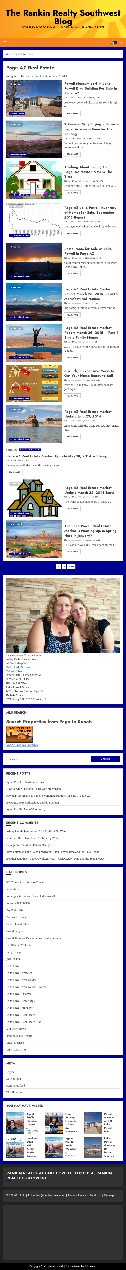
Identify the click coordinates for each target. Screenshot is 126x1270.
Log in (10, 1072)
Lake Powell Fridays (18, 994)
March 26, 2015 (91, 342)
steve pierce (13, 845)
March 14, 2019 (91, 181)
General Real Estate (18, 154)
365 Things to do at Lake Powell (25, 882)
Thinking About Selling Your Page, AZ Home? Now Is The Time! (88, 171)
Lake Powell (13, 966)
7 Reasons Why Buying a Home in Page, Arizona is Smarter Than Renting (91, 129)
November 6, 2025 (70, 1156)
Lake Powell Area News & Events (26, 987)
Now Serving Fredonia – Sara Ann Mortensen (33, 789)
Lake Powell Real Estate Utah (23, 1022)
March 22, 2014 (92, 497)
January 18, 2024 (92, 138)
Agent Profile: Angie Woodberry (25, 809)
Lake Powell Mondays (19, 1008)
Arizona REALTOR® (18, 903)
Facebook (95, 1195)
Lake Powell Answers (19, 973)
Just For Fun (13, 959)
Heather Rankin (34, 76)
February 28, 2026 (32, 1132)
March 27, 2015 (91, 303)
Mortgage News (16, 1028)
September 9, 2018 (92, 222)
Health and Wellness (18, 945)
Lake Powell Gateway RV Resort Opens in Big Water (109, 1151)
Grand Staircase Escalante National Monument (34, 938)
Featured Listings (17, 113)
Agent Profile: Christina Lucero (25, 782)
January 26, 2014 (92, 540)
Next (71, 566)
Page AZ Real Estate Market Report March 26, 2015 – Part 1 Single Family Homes (91, 332)
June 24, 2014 (90, 421)
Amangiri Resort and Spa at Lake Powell (30, 896)
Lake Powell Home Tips (20, 1001)
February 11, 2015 (92, 380)
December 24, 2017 (93, 258)
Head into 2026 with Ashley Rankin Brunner (32, 802)
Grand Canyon (14, 931)
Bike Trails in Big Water (53, 831)
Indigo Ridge (14, 952)
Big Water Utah (15, 910)
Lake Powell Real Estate (19, 195)
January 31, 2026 (92, 98)
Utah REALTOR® (16, 1049)
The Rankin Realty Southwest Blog (63, 17)
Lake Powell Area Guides (21, 980)
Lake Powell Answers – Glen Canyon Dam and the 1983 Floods (62, 852)
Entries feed (13, 1078)
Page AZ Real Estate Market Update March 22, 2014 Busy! (89, 490)
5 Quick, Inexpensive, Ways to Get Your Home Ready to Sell (89, 373)
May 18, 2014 (32, 460)
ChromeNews (73, 1266)
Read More (72, 113)
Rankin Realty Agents (19, 1036)
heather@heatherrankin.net (48, 1195)
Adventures (13, 889)
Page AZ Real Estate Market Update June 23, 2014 (88, 414)
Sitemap (109, 1195)
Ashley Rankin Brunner (20, 831)
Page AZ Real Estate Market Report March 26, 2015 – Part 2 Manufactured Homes (91, 293)
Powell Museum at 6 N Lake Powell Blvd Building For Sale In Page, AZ (90, 88)
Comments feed (15, 1085)
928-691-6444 (14, 671)
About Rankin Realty (37, 845)
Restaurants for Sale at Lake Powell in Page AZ (88, 251)
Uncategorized (15, 1042)
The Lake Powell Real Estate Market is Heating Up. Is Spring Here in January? (90, 530)
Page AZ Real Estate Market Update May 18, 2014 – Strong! (57, 456)
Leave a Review (77, 1195)
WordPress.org (15, 1092)
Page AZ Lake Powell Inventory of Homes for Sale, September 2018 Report (90, 212)
